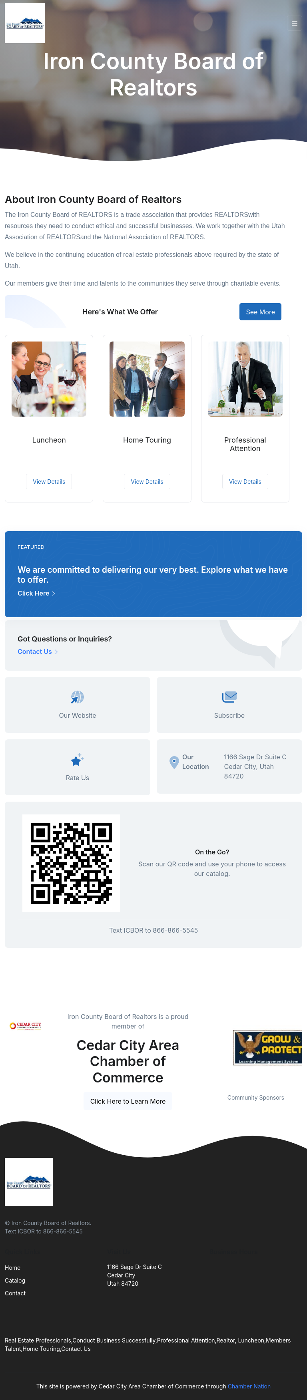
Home (12, 1267)
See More (260, 312)
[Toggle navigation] (294, 23)
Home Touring (147, 440)
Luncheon (49, 440)
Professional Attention (245, 444)
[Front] (26, 23)
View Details (49, 481)
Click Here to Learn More (128, 1101)
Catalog (15, 1280)
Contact (15, 1293)
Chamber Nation (249, 1386)
